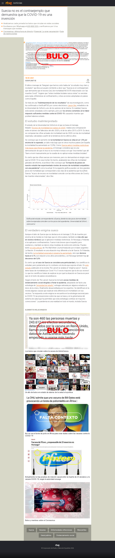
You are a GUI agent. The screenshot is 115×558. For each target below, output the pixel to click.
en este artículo (36, 248)
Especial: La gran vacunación (46, 31)
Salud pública (46, 535)
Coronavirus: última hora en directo (18, 31)
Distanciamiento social (65, 535)
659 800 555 (32, 26)
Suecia (31, 530)
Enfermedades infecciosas (61, 530)
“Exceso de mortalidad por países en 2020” (48, 128)
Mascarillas (81, 530)
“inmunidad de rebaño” (45, 285)
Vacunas (42, 530)
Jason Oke (72, 105)
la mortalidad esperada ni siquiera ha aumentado (52, 253)
